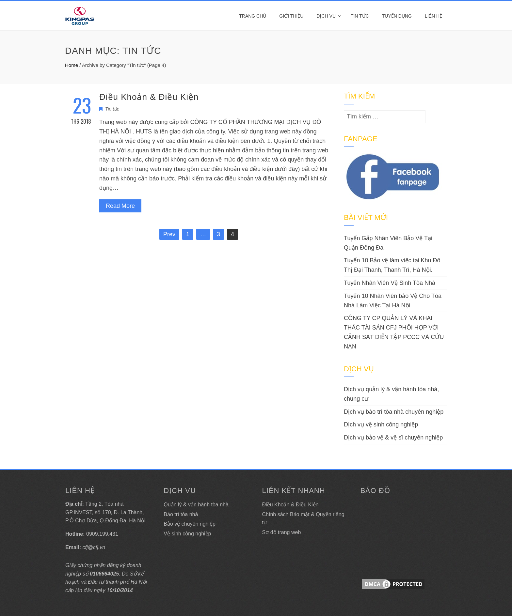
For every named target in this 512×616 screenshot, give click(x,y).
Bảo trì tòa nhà (181, 514)
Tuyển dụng (397, 16)
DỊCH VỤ (326, 16)
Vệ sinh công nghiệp (187, 533)
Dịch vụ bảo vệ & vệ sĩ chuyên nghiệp (393, 437)
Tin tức (360, 16)
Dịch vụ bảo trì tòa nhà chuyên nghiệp (393, 411)
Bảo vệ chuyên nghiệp (190, 524)
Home (71, 65)
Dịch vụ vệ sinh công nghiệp (381, 424)
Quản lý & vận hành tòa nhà (196, 504)
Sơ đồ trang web (281, 532)
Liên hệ (433, 16)
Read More (120, 206)
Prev (169, 234)
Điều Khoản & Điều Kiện (149, 97)
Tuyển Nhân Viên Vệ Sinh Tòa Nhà (389, 283)
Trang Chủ (252, 16)
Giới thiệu (291, 16)
